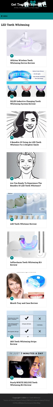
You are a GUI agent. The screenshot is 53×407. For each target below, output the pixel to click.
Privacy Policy (20, 400)
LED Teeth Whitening (15, 24)
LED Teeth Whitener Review (23, 224)
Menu (5, 16)
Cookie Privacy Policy (40, 400)
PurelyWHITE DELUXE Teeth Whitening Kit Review (23, 383)
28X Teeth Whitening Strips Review (23, 342)
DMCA (29, 400)
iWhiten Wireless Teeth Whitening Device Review (22, 61)
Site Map (37, 403)
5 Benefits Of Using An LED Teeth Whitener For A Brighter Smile (25, 143)
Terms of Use (8, 400)
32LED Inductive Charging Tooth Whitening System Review (25, 102)
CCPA (15, 403)
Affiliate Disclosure (25, 403)
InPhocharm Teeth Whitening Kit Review (26, 263)
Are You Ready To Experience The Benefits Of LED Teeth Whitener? (26, 184)
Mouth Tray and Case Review (24, 303)
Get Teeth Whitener (26, 4)
